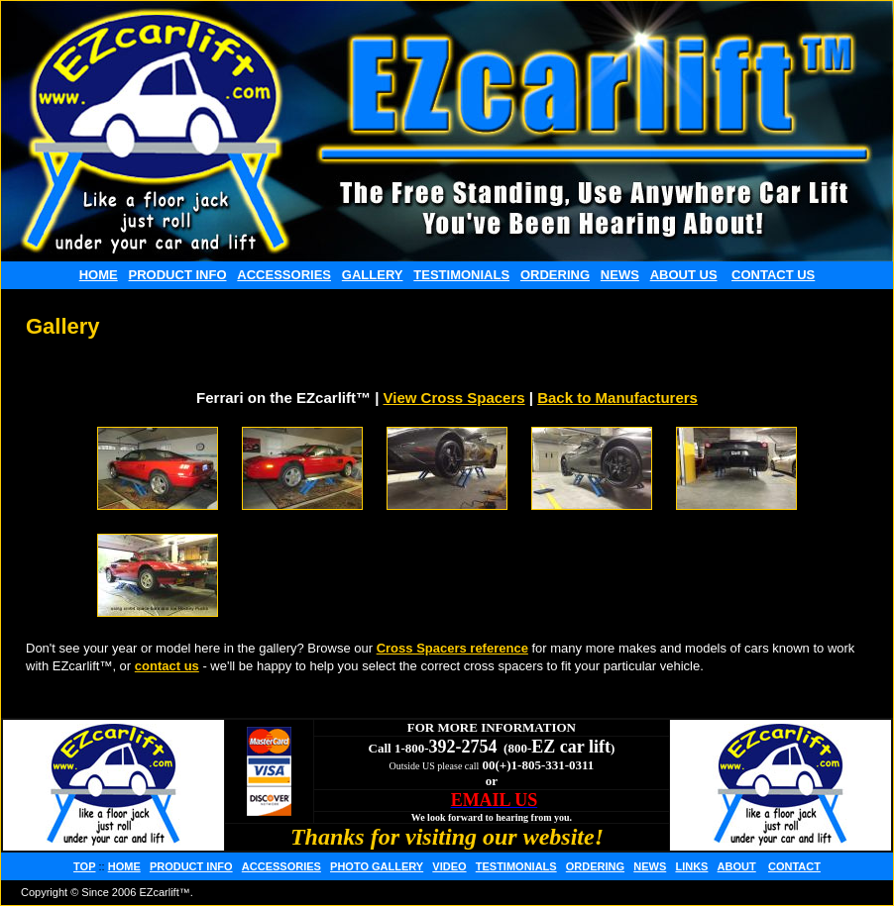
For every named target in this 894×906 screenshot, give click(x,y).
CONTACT (794, 866)
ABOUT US (684, 274)
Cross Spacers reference (452, 648)
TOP (84, 866)
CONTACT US (773, 274)
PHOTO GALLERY (376, 866)
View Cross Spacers (454, 397)
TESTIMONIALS (461, 274)
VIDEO (449, 866)
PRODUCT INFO (178, 274)
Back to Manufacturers (617, 397)
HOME (98, 274)
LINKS (691, 866)
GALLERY (372, 274)
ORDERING (555, 274)
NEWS (620, 274)
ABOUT (737, 866)
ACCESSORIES (284, 274)
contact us (167, 665)
